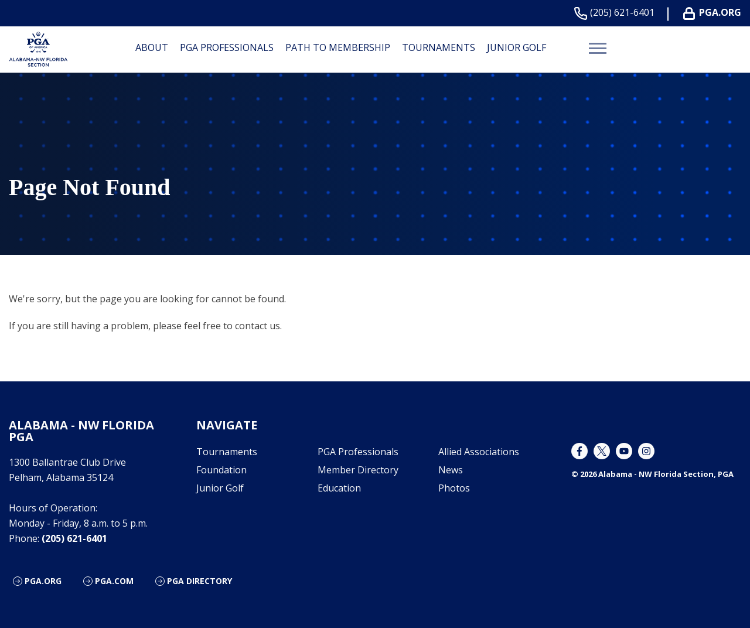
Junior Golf (516, 47)
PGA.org (43, 580)
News (450, 469)
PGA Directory (199, 580)
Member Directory (358, 469)
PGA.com (114, 580)
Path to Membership (337, 47)
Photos (454, 488)
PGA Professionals (227, 47)
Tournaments (438, 47)
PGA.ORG (714, 12)
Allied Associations (478, 451)
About (151, 47)
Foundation (221, 469)
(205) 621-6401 (616, 12)
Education (339, 488)
